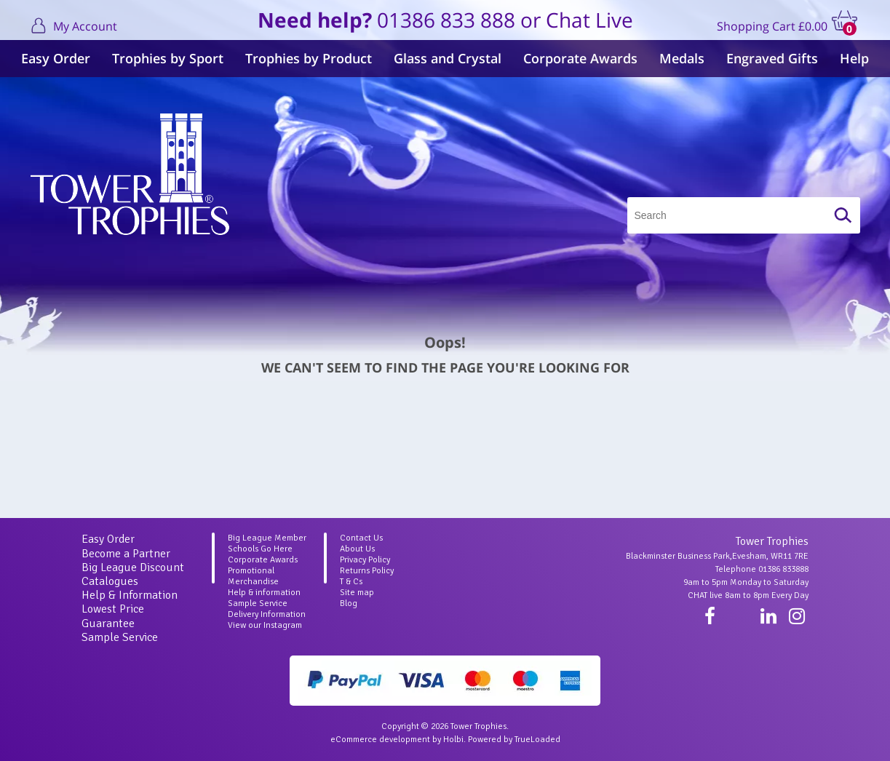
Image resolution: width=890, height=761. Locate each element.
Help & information (264, 592)
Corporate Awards (580, 58)
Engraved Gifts (772, 58)
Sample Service (120, 637)
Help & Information (130, 595)
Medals (681, 58)
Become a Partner (126, 553)
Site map (357, 592)
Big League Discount (133, 567)
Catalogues (110, 581)
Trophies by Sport (167, 58)
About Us (357, 548)
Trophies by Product (308, 58)
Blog (348, 603)
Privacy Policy (365, 559)
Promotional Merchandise (253, 576)
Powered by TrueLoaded (514, 739)
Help (854, 58)
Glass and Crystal (447, 58)
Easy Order (55, 58)
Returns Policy (367, 570)
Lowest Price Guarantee (113, 616)
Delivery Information (267, 614)
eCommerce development (380, 739)
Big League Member (267, 538)
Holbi (453, 739)
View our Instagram (265, 625)
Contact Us (361, 538)
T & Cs (351, 581)
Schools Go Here (260, 548)
